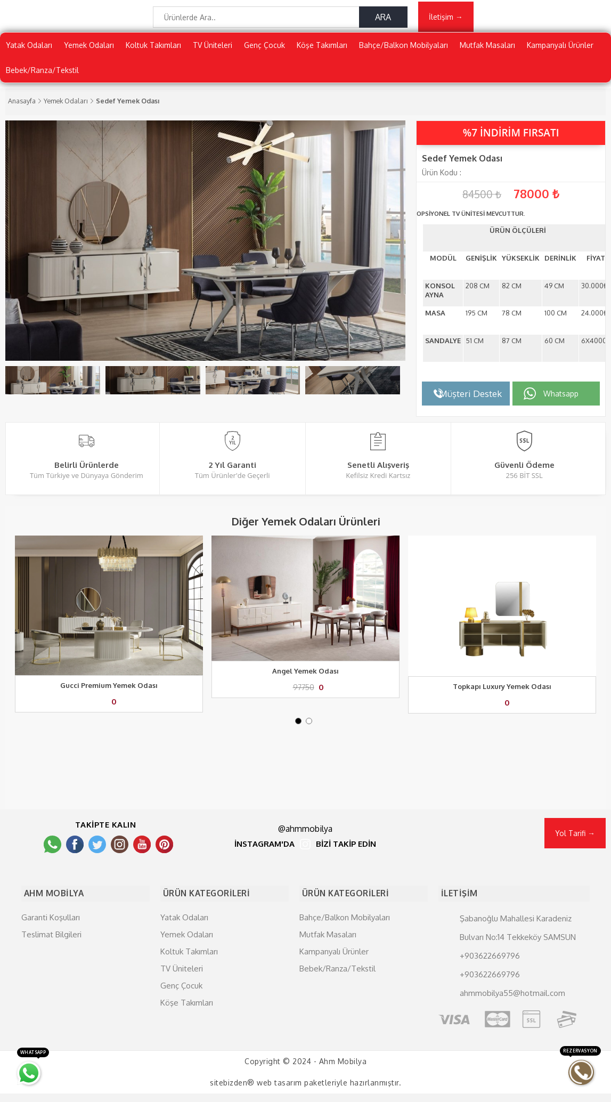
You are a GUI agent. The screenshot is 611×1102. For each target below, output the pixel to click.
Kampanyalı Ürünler (560, 50)
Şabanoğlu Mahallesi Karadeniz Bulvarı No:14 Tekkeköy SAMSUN (518, 935)
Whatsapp (561, 398)
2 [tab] (311, 735)
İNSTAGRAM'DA (264, 856)
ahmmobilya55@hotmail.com (512, 1001)
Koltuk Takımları (153, 50)
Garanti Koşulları (50, 925)
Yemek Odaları (89, 50)
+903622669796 (490, 964)
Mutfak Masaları (487, 50)
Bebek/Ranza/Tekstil (42, 75)
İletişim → (446, 19)
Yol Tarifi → (575, 844)
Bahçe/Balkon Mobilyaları (403, 50)
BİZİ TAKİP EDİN (346, 856)
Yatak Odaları (29, 50)
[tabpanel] (109, 635)
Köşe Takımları (322, 50)
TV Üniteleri (212, 50)
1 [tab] (300, 735)
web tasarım (279, 1091)
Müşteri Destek (470, 398)
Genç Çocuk (264, 50)
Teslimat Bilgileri (51, 942)
